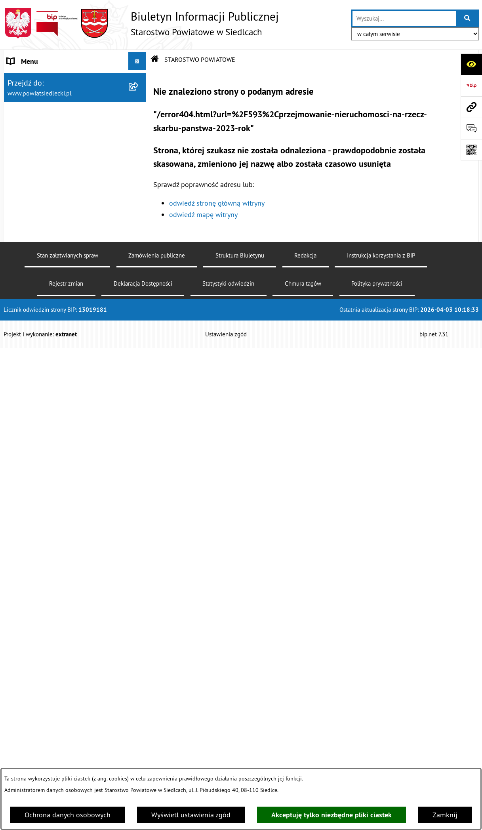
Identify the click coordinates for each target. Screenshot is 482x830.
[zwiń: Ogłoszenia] (139, 425)
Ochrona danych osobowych (67, 814)
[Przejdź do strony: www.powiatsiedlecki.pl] (471, 107)
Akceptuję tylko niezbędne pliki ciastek (331, 814)
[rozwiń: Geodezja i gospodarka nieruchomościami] (139, 494)
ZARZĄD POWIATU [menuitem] (36, 275)
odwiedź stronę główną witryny (217, 203)
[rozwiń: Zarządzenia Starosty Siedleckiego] (139, 125)
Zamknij (444, 814)
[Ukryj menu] (137, 61)
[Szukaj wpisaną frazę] (468, 18)
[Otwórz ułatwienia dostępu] (471, 64)
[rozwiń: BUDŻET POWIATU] (139, 293)
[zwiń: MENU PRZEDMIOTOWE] (139, 311)
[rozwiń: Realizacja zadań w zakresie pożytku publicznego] (139, 562)
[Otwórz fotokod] (471, 149)
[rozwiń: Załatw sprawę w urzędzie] (139, 334)
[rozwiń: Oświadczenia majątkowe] (139, 733)
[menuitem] (75, 102)
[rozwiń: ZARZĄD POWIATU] (139, 275)
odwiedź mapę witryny (203, 214)
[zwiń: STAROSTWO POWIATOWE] (139, 79)
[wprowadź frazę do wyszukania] (404, 18)
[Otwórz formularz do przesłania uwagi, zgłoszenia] (471, 128)
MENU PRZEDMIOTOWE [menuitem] (44, 310)
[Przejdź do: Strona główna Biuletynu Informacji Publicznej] (155, 59)
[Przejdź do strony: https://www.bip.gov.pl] (471, 85)
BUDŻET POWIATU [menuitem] (36, 293)
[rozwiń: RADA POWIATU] (139, 257)
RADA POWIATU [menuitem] (32, 257)
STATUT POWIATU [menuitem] (35, 239)
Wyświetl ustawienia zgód (191, 814)
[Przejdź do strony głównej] (141, 23)
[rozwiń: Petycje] (139, 687)
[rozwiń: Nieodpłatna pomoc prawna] (139, 357)
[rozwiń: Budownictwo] (139, 471)
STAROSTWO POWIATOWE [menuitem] (48, 79)
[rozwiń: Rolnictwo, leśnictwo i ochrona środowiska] (139, 528)
